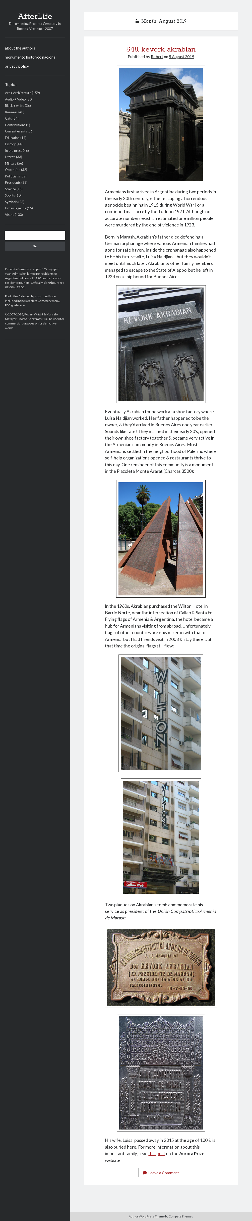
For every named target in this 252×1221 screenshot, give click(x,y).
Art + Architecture (18, 93)
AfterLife (35, 16)
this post (156, 1153)
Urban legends (15, 208)
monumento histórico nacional (30, 57)
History (10, 144)
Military (10, 163)
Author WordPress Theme (147, 1216)
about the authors (20, 47)
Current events (16, 131)
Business (11, 112)
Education (12, 138)
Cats (8, 118)
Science (10, 189)
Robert (157, 56)
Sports (10, 195)
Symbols (11, 202)
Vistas (9, 215)
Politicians (12, 176)
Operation (12, 170)
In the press (13, 151)
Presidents (13, 182)
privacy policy (17, 66)
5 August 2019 (181, 56)
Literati (10, 157)
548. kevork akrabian (161, 49)
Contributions (15, 125)
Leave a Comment (161, 1172)
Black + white (14, 106)
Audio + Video (15, 99)
